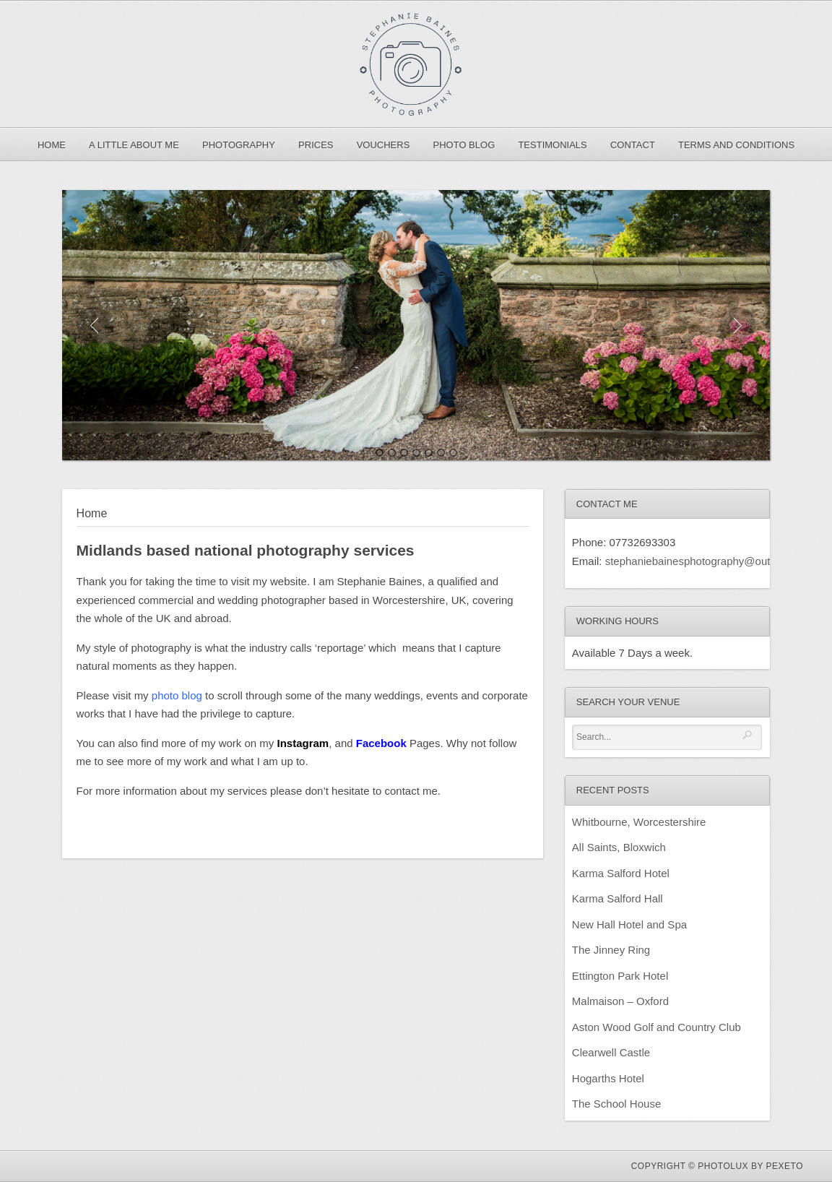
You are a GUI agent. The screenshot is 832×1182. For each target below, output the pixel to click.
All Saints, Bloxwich (619, 847)
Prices (315, 144)
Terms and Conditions (736, 144)
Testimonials (552, 144)
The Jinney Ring (611, 950)
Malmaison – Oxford (620, 1001)
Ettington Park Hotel (620, 976)
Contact (632, 144)
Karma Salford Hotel (621, 873)
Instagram (303, 743)
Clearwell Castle (611, 1052)
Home (52, 144)
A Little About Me (134, 144)
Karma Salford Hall (617, 898)
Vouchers (383, 144)
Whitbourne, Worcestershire (639, 822)
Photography (238, 144)
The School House (616, 1103)
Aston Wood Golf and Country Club (656, 1027)
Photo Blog (464, 144)
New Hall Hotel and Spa (629, 924)
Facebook (381, 743)
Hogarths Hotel (608, 1078)
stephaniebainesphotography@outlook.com (709, 561)
